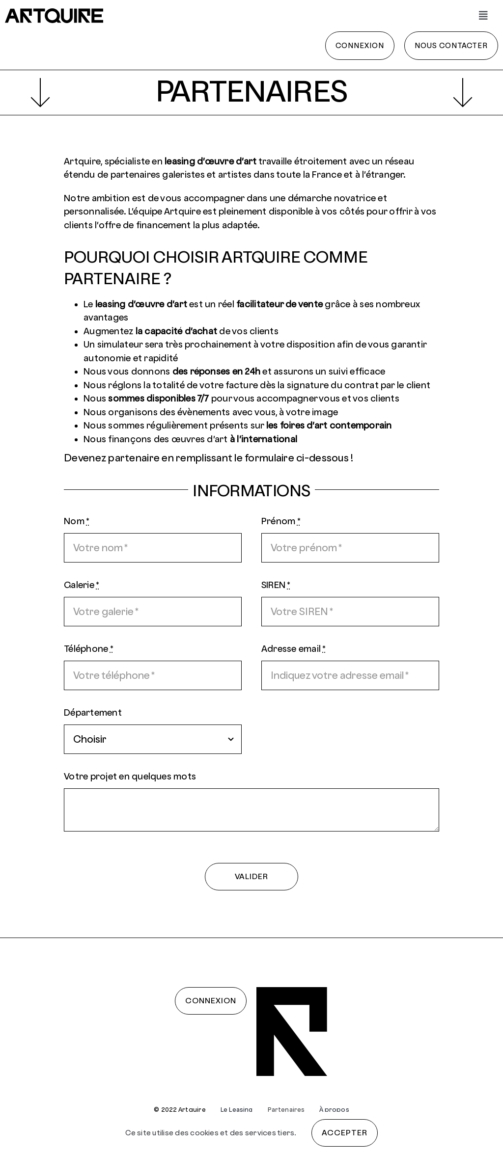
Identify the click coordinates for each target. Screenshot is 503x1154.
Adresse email (293, 649)
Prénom (281, 521)
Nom (76, 521)
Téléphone (88, 649)
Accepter (344, 1132)
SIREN (276, 585)
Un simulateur (113, 344)
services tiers (269, 1132)
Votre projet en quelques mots (130, 776)
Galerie (81, 585)
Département (93, 712)
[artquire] (54, 12)
